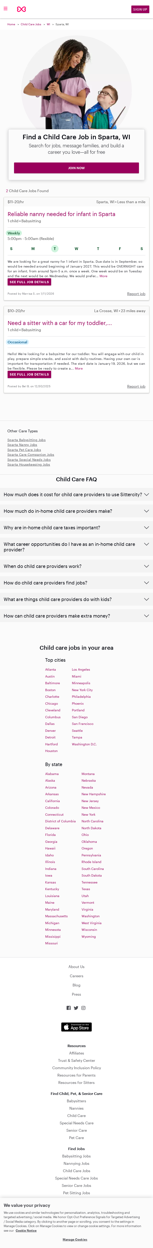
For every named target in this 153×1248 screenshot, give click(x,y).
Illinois (50, 862)
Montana (88, 774)
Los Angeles (81, 669)
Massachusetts (56, 916)
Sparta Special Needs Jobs (29, 460)
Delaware (52, 828)
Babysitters (76, 1101)
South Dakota (92, 875)
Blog (76, 985)
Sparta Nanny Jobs (22, 445)
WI (48, 24)
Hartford (51, 744)
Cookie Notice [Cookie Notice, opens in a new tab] (26, 1230)
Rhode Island (91, 862)
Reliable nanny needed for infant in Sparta (61, 214)
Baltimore (52, 683)
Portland (78, 710)
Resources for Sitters (76, 1082)
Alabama (52, 774)
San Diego (80, 717)
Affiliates (76, 1053)
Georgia (51, 841)
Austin (50, 676)
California (52, 801)
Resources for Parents (76, 1075)
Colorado (52, 807)
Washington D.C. (84, 744)
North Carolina (92, 821)
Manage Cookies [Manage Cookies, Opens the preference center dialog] (75, 1239)
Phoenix (78, 703)
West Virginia (92, 923)
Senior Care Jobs (76, 1185)
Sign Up (140, 9)
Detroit (50, 737)
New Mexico (91, 807)
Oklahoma (89, 841)
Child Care (76, 1115)
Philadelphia (81, 696)
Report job (136, 293)
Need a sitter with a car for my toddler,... (60, 322)
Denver (50, 730)
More (104, 276)
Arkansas (52, 794)
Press (76, 994)
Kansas (50, 882)
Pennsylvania (91, 855)
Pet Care (76, 1137)
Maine (49, 902)
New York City (82, 690)
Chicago (51, 703)
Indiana (50, 869)
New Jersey (90, 801)
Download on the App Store (76, 1027)
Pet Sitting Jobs (76, 1193)
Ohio (85, 835)
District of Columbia (60, 821)
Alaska (50, 780)
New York (88, 814)
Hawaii (50, 848)
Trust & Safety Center (76, 1060)
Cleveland (52, 710)
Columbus (53, 717)
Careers (76, 976)
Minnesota (53, 930)
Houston (51, 751)
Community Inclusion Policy (76, 1068)
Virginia (87, 909)
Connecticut (54, 814)
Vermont (88, 902)
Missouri (51, 943)
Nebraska (89, 780)
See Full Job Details (29, 282)
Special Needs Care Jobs (76, 1178)
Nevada (87, 787)
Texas (86, 889)
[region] (76, 1223)
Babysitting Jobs (76, 1156)
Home (11, 24)
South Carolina (93, 869)
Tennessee (89, 882)
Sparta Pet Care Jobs (24, 450)
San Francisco (82, 724)
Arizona (50, 787)
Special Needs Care (77, 1123)
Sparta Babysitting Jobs (26, 440)
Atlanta (50, 669)
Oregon (87, 848)
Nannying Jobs (76, 1163)
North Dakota (91, 828)
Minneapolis (81, 683)
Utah (85, 896)
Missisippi (53, 936)
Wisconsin (89, 930)
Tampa (77, 737)
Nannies (76, 1108)
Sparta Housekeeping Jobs (28, 464)
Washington (91, 916)
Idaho (49, 855)
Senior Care (76, 1130)
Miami (76, 676)
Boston (50, 690)
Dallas (50, 724)
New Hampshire (94, 794)
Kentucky (52, 889)
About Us (76, 966)
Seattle (77, 730)
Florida (50, 835)
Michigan (52, 923)
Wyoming (89, 936)
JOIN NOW (76, 168)
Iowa (48, 875)
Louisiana (52, 896)
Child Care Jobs (31, 24)
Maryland (52, 909)
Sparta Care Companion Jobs (30, 454)
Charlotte (52, 696)
